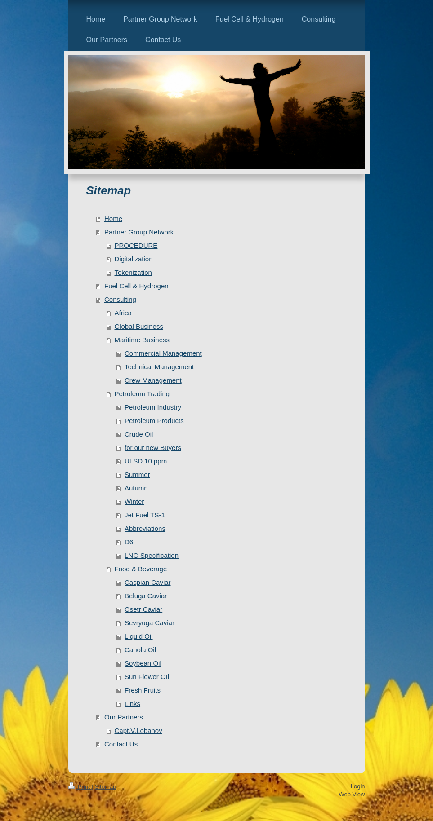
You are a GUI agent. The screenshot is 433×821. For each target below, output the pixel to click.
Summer (137, 474)
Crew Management (153, 380)
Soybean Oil (143, 663)
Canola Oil (140, 649)
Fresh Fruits (143, 690)
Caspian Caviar (148, 582)
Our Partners (123, 717)
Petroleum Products (154, 420)
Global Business (139, 326)
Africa (123, 313)
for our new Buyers (153, 447)
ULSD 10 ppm (146, 461)
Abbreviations (145, 528)
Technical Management (159, 367)
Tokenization (133, 272)
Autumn (136, 488)
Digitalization (134, 259)
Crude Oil (139, 434)
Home (113, 218)
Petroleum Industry (153, 407)
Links (132, 703)
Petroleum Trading (142, 393)
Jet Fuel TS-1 (145, 515)
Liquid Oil (139, 636)
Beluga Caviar (146, 596)
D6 (129, 542)
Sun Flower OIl (147, 676)
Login (358, 786)
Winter (134, 501)
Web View (352, 794)
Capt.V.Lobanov (138, 730)
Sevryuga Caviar (149, 623)
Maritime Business (142, 340)
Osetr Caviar (143, 609)
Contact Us (121, 744)
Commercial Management (163, 353)
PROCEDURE (136, 245)
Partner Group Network (139, 232)
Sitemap (105, 786)
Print (80, 786)
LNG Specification (152, 555)
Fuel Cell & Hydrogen (136, 286)
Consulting (120, 299)
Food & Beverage (141, 569)
